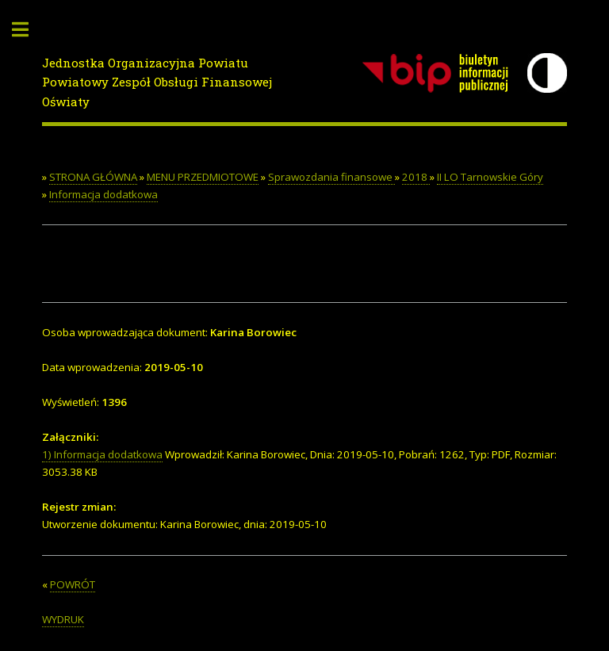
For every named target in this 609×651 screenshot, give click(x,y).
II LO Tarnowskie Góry (490, 177)
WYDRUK (63, 619)
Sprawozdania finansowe (331, 177)
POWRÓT (72, 584)
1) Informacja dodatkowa (102, 454)
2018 (416, 177)
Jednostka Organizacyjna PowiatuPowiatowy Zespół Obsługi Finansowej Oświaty (157, 82)
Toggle (28, 29)
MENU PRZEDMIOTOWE (203, 177)
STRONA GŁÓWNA (93, 177)
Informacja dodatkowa (103, 194)
